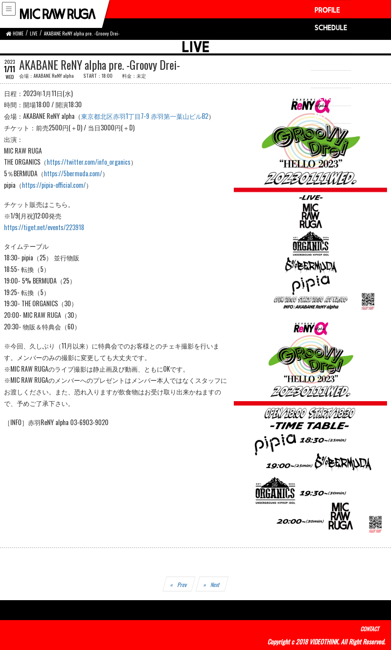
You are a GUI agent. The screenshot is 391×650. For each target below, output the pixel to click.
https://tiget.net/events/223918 (44, 227)
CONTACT (369, 628)
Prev (182, 584)
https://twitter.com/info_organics (88, 162)
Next (215, 584)
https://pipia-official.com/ (54, 185)
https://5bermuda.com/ (73, 173)
